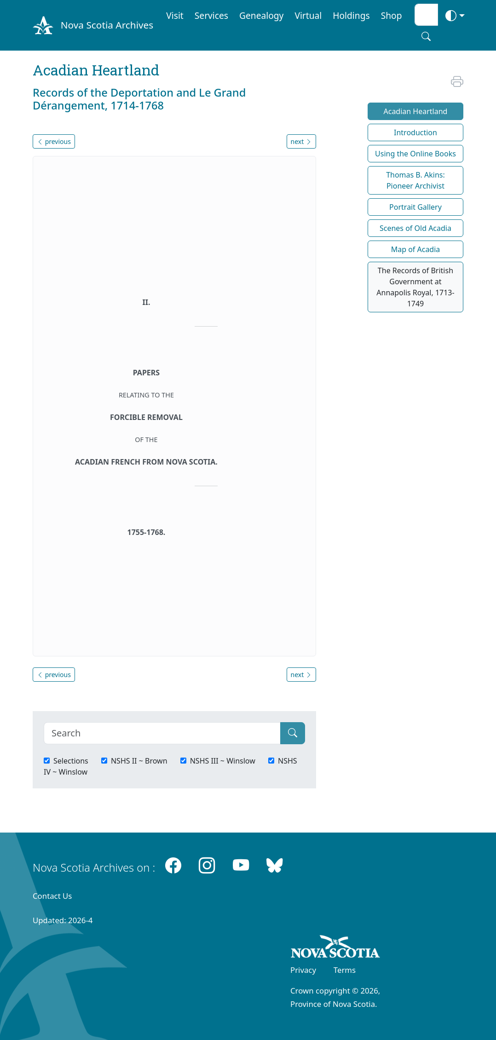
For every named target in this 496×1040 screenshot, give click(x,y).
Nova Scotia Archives (107, 24)
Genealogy (261, 15)
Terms (345, 970)
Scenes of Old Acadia (415, 228)
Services (211, 15)
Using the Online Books (415, 154)
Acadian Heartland (415, 111)
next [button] (301, 141)
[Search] (162, 733)
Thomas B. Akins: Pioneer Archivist (415, 180)
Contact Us (52, 896)
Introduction (415, 132)
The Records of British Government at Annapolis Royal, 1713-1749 (415, 287)
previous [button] (54, 141)
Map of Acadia (415, 249)
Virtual (308, 15)
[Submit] (292, 733)
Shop (391, 15)
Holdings (351, 15)
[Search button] (426, 36)
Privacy (303, 970)
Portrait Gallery (415, 207)
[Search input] (426, 15)
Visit (175, 15)
